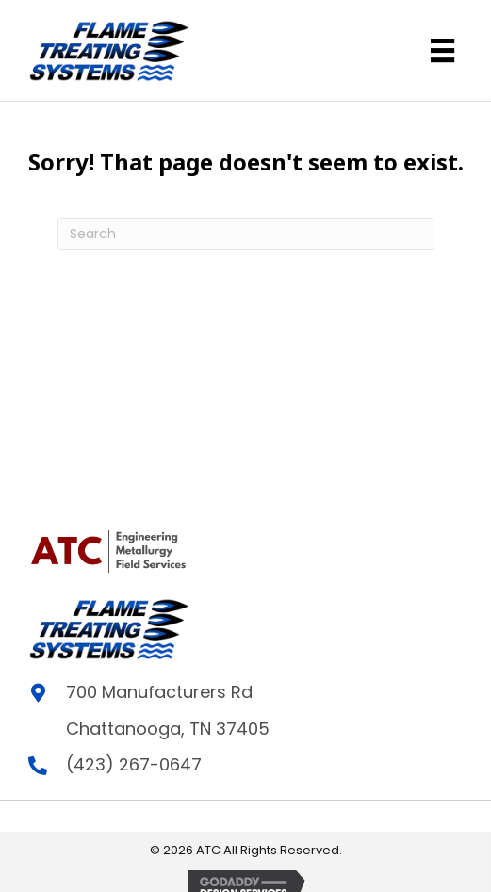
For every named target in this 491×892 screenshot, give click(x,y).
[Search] (245, 234)
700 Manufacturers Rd (159, 692)
